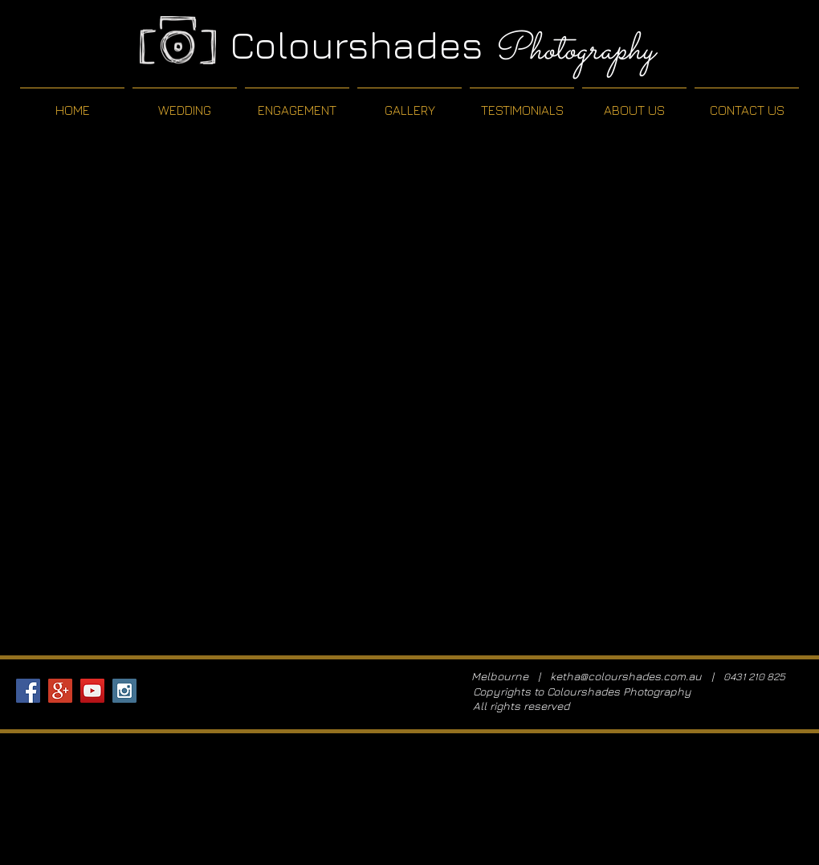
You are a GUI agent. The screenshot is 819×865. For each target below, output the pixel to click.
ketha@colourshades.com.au (626, 676)
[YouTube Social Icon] (92, 691)
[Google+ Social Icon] (60, 691)
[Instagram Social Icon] (124, 691)
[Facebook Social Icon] (28, 691)
